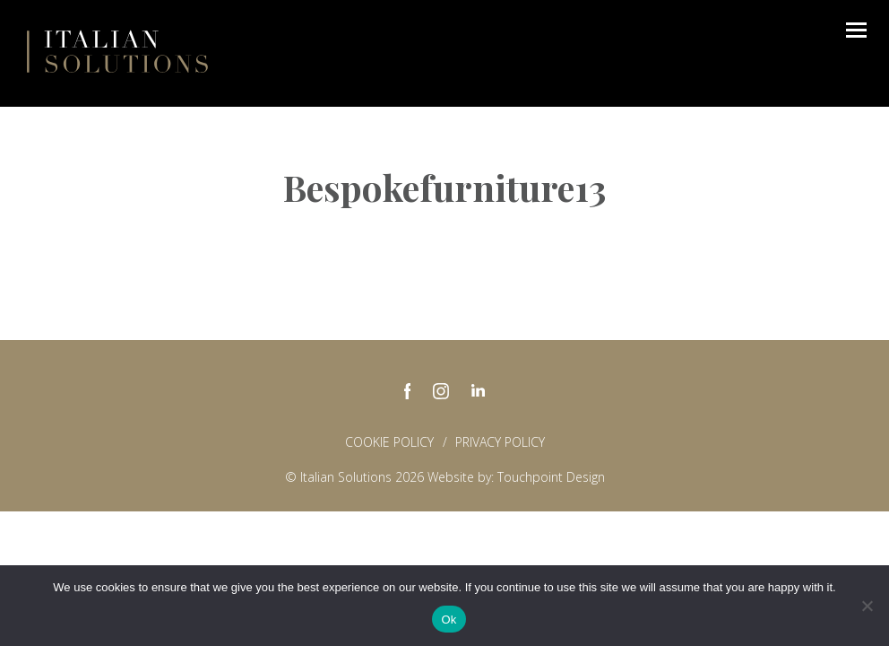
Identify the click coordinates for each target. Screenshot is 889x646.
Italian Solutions (117, 51)
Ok (448, 619)
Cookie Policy (389, 441)
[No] (867, 606)
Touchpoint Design (551, 476)
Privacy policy (500, 441)
